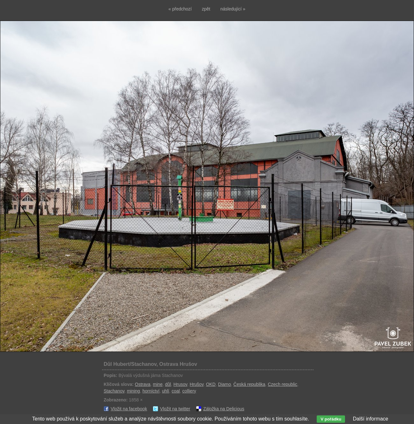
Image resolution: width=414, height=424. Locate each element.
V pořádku (331, 419)
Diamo (224, 384)
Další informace (370, 418)
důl (168, 384)
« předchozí (180, 8)
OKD (211, 384)
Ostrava (142, 384)
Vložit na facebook (129, 408)
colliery (189, 390)
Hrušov (197, 384)
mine (157, 384)
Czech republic (282, 384)
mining (133, 390)
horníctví (151, 390)
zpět (206, 8)
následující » (232, 8)
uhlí (165, 390)
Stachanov (114, 390)
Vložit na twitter (175, 408)
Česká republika (249, 384)
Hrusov (180, 384)
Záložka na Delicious (223, 408)
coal (176, 390)
